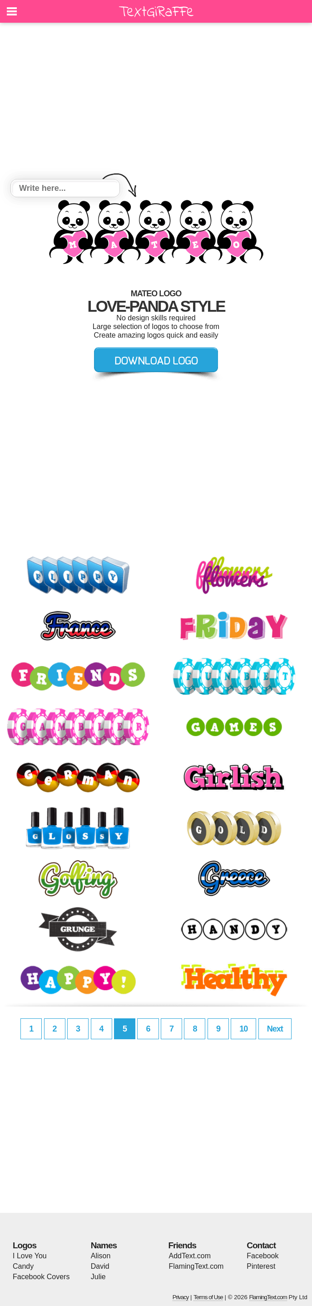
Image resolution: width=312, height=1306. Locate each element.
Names (104, 1245)
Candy (23, 1266)
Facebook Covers (41, 1277)
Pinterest (261, 1266)
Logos (24, 1245)
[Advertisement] (156, 102)
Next (275, 1028)
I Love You (30, 1256)
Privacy (181, 1297)
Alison (101, 1256)
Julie (98, 1277)
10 (243, 1028)
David (100, 1266)
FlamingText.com (196, 1266)
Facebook (262, 1256)
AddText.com (190, 1256)
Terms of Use (208, 1297)
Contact (261, 1245)
